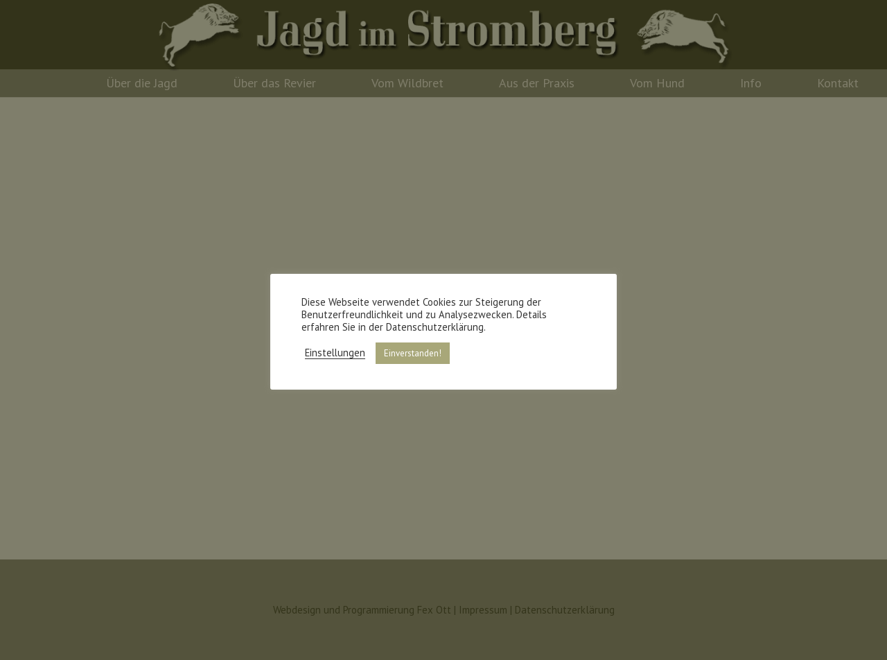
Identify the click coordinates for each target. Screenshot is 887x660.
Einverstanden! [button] (412, 353)
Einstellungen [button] (335, 353)
